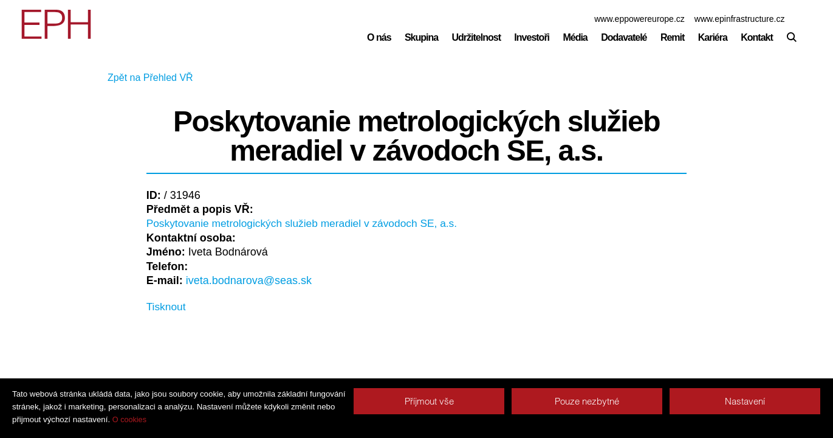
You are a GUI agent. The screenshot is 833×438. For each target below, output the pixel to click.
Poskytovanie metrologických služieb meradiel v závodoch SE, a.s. (307, 223)
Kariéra (712, 37)
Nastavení (745, 401)
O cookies (129, 419)
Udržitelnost (476, 37)
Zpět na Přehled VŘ (189, 78)
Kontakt (757, 37)
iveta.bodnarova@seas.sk (249, 281)
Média (575, 37)
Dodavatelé (623, 37)
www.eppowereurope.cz (639, 19)
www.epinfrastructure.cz (739, 19)
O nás (379, 37)
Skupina (421, 37)
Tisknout (166, 307)
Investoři (531, 37)
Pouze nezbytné (587, 401)
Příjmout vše (429, 401)
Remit (672, 37)
